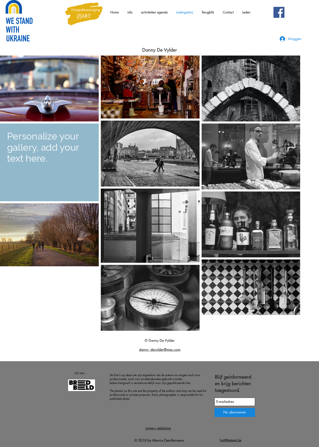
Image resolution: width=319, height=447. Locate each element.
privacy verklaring (158, 428)
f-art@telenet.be (230, 440)
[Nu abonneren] (234, 412)
